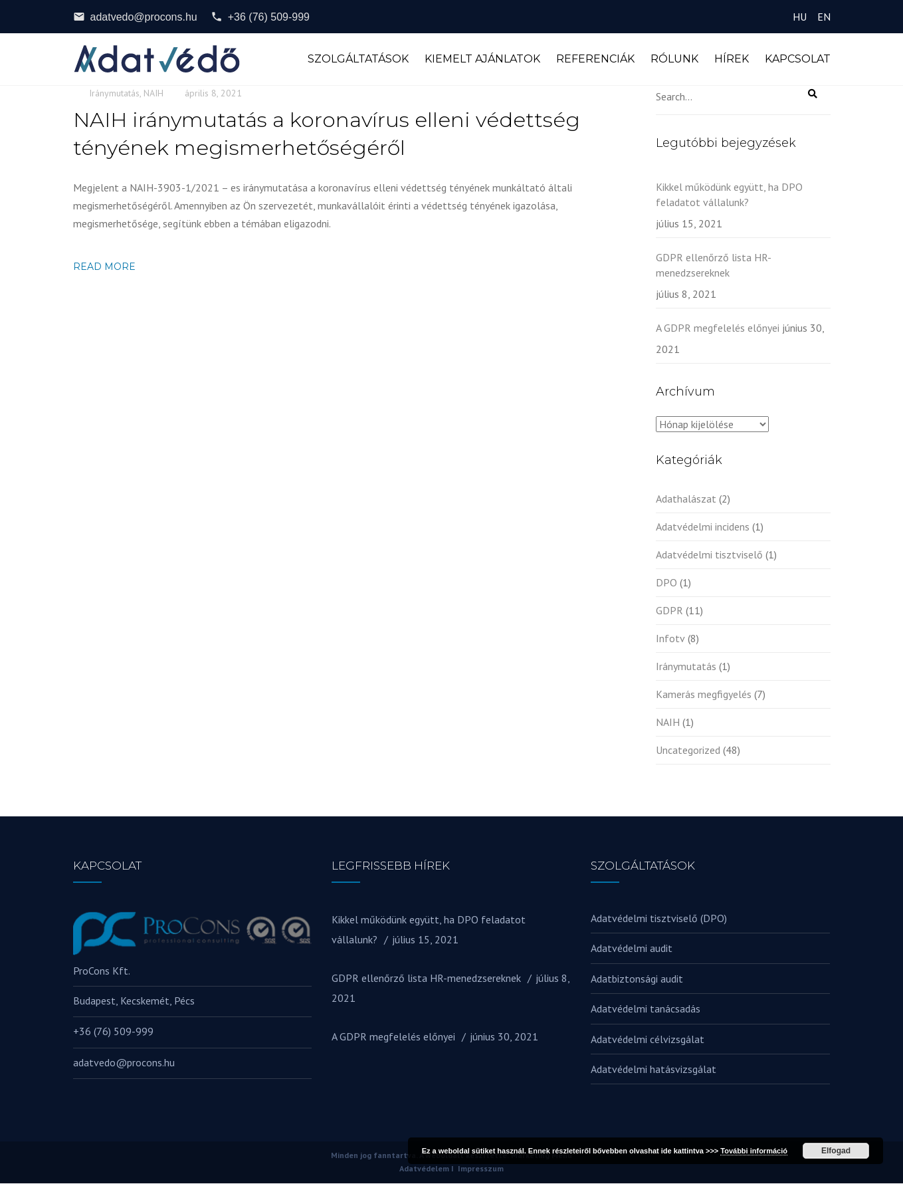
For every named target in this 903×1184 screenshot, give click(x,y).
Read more (104, 268)
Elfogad (836, 1150)
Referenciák (595, 59)
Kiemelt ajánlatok (482, 59)
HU (800, 16)
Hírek (731, 59)
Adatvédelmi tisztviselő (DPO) (659, 918)
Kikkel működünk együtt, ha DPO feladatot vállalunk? (729, 195)
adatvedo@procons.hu (135, 17)
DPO (666, 583)
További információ (753, 1151)
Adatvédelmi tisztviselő (709, 555)
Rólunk (674, 59)
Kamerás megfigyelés (704, 694)
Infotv (670, 639)
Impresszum (481, 1170)
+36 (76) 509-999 (260, 17)
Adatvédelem (424, 1170)
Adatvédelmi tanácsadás (645, 1009)
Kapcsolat (798, 59)
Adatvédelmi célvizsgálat (647, 1039)
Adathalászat (686, 499)
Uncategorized (688, 750)
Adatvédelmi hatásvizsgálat (653, 1069)
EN (824, 16)
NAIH (153, 94)
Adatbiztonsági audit (637, 979)
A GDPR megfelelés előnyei (717, 328)
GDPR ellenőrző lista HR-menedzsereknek (713, 265)
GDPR (669, 611)
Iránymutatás (114, 94)
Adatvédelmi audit (631, 949)
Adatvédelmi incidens (703, 527)
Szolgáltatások (358, 59)
